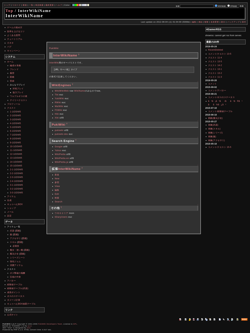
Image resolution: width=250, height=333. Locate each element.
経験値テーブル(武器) (17, 288)
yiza (28, 328)
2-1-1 (12, 169)
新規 (25, 5)
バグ (9, 47)
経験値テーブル (14, 284)
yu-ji (30, 326)
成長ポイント (13, 292)
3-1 (11, 119)
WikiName (79, 91)
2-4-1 (12, 181)
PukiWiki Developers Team (50, 324)
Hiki (57, 114)
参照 (57, 182)
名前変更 (215, 22)
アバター (11, 280)
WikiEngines (61, 85)
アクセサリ (15, 238)
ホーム (10, 61)
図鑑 (12, 77)
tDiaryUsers (61, 217)
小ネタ (10, 43)
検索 (57, 198)
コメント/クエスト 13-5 (219, 54)
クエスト (11, 108)
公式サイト (12, 315)
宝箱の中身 (15, 277)
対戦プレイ (18, 88)
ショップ (11, 208)
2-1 (11, 115)
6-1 (11, 131)
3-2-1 (12, 189)
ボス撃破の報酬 (17, 273)
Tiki (57, 94)
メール (10, 212)
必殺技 (16, 246)
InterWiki (54, 62)
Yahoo (58, 150)
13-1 (12, 158)
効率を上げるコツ (15, 31)
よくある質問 (13, 35)
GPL (75, 324)
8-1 (11, 138)
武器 (12, 230)
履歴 (12, 73)
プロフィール (13, 104)
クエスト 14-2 (215, 65)
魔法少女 (14, 254)
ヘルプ (59, 5)
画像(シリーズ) (215, 132)
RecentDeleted (215, 50)
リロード (16, 5)
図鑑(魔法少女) (215, 118)
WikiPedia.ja (61, 162)
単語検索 (39, 5)
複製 (206, 22)
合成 (9, 200)
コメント (212, 84)
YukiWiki (59, 98)
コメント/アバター (217, 90)
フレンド (14, 69)
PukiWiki (54, 48)
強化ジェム (15, 261)
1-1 (11, 111)
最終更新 (49, 5)
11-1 (12, 150)
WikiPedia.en (62, 158)
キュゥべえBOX (15, 204)
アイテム (11, 196)
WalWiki (59, 106)
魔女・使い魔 (16, 250)
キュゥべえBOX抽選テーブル (21, 304)
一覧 (31, 5)
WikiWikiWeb (62, 91)
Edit (57, 194)
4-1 (11, 123)
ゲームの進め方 (14, 27)
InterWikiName (65, 55)
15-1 (12, 166)
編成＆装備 (15, 65)
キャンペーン (13, 51)
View (57, 186)
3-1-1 (12, 185)
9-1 (11, 142)
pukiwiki (59, 130)
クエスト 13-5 (215, 61)
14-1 (12, 162)
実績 (12, 81)
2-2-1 (12, 173)
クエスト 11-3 (215, 77)
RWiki (58, 102)
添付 (244, 22)
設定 (9, 216)
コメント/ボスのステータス (221, 97)
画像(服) (212, 136)
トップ (7, 5)
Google (58, 146)
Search (58, 201)
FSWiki (58, 110)
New (57, 178)
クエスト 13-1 (215, 69)
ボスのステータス (15, 296)
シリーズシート (17, 257)
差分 (223, 22)
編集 (194, 22)
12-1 (12, 154)
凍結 (200, 22)
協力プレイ (18, 92)
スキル (13, 242)
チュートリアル (14, 39)
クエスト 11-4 (215, 57)
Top (9, 11)
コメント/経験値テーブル (220, 111)
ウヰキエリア (61, 213)
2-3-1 (12, 177)
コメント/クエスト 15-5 (219, 147)
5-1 (11, 127)
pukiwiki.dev (61, 134)
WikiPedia (60, 154)
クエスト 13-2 (215, 73)
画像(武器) (213, 125)
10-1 (12, 146)
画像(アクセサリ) (216, 140)
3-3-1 (12, 192)
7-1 (11, 135)
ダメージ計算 (13, 300)
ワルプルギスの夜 (18, 96)
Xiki (57, 118)
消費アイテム (16, 265)
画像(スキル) (214, 129)
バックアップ (233, 22)
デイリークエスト (18, 100)
